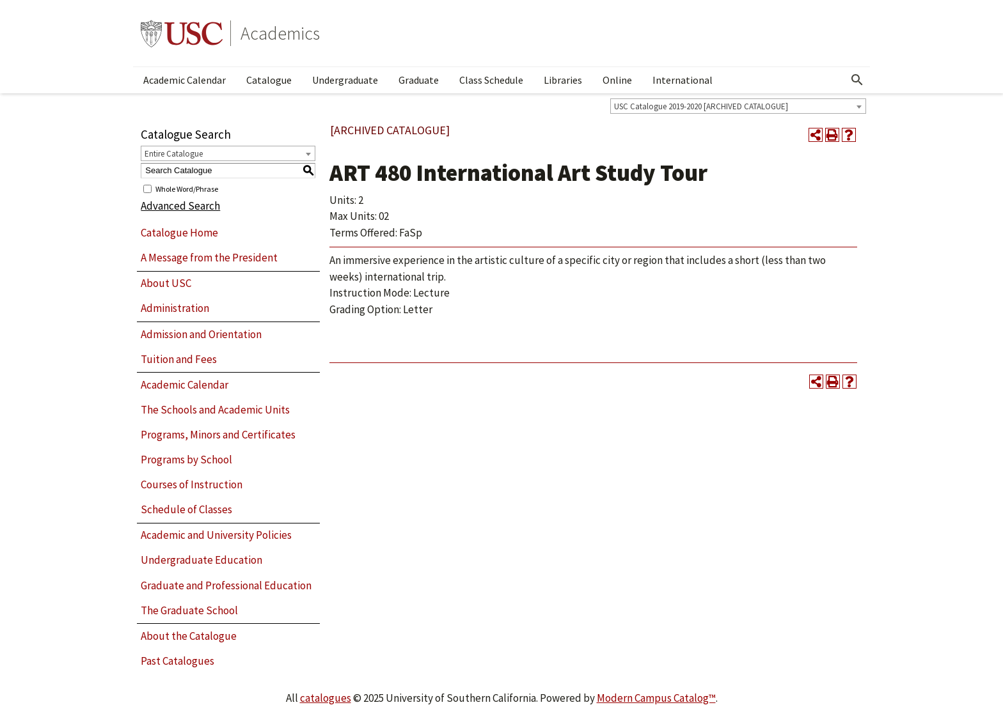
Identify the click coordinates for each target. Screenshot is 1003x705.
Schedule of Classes (186, 509)
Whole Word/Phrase (186, 188)
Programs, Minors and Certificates (218, 435)
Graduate (419, 80)
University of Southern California (182, 33)
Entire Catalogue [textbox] (174, 153)
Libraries (563, 80)
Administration (175, 308)
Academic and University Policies (216, 535)
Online (617, 80)
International (682, 80)
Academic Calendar (184, 80)
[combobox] (738, 106)
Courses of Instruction (191, 484)
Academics (280, 33)
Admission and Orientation (201, 334)
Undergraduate (345, 80)
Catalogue (269, 80)
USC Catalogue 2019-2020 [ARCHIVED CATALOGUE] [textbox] (701, 106)
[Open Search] (857, 80)
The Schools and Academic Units (215, 410)
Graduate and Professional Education (226, 585)
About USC (166, 283)
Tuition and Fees (179, 359)
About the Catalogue (189, 636)
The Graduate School (189, 610)
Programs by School (186, 460)
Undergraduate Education (201, 560)
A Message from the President (209, 258)
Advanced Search (180, 206)
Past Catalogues (177, 661)
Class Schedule (491, 80)
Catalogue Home (179, 233)
